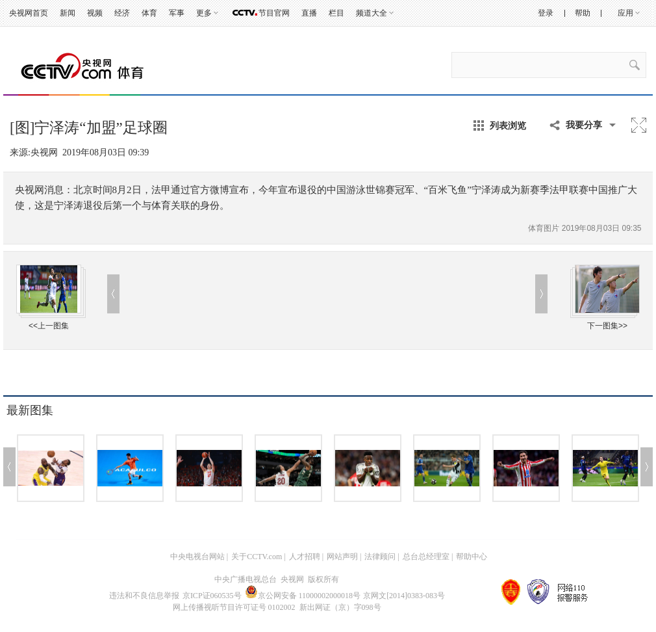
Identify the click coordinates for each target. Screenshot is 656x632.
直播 (309, 13)
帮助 (582, 13)
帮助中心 (471, 556)
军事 (176, 13)
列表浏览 (508, 125)
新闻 (67, 13)
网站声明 (342, 556)
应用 (625, 13)
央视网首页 (28, 13)
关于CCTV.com (256, 556)
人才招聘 (304, 556)
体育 (149, 13)
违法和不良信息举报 (144, 595)
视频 (95, 13)
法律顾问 (380, 556)
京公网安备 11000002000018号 (303, 595)
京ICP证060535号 (212, 595)
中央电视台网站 (197, 556)
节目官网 (274, 13)
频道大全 (371, 13)
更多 (204, 13)
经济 (122, 13)
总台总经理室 (426, 556)
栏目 (336, 13)
